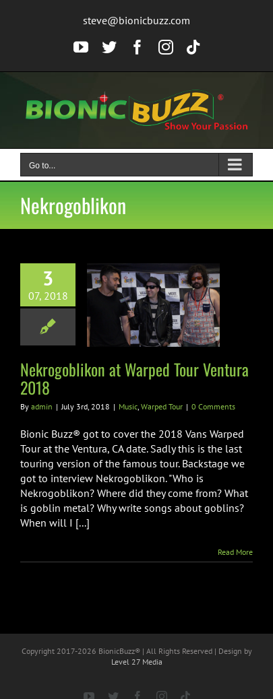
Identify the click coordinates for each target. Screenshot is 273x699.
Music (128, 406)
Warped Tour (162, 406)
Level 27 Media (136, 662)
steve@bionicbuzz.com (136, 20)
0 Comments (213, 406)
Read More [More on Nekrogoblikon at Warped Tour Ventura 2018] (235, 552)
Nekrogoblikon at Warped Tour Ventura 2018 (134, 378)
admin (42, 406)
